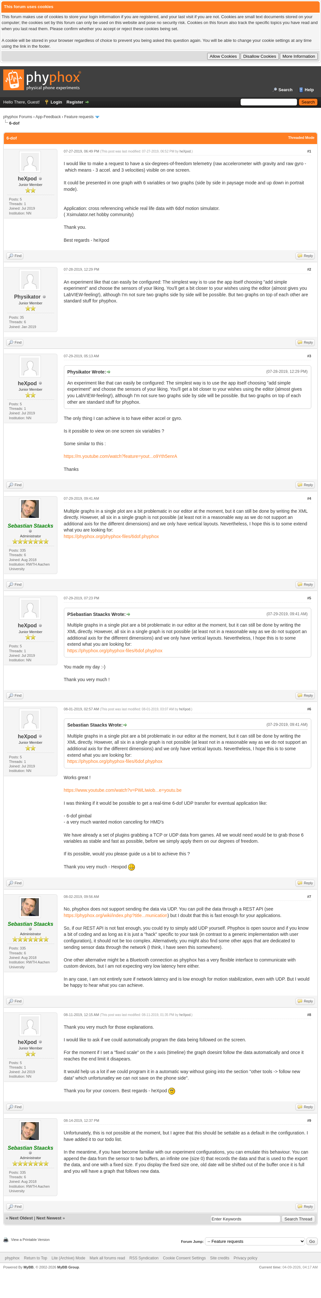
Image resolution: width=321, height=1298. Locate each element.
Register (74, 102)
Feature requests (79, 117)
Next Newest (48, 1218)
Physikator (27, 297)
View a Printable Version (30, 1240)
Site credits (219, 1258)
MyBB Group (68, 1267)
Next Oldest (21, 1218)
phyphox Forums (17, 117)
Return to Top (35, 1258)
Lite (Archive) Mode (68, 1258)
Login (56, 102)
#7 (309, 897)
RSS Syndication (144, 1258)
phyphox (12, 1258)
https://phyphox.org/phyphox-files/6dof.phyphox (111, 536)
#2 (309, 269)
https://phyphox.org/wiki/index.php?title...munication (116, 915)
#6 (309, 709)
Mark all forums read (107, 1258)
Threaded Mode (301, 138)
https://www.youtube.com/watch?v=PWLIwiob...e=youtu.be (123, 790)
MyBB (28, 1267)
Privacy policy (245, 1258)
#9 (309, 1120)
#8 (309, 1015)
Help (309, 89)
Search (285, 89)
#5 (309, 598)
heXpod (27, 178)
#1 (309, 151)
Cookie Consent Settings (184, 1258)
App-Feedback (48, 117)
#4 (309, 498)
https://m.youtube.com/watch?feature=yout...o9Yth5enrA (120, 456)
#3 (309, 356)
